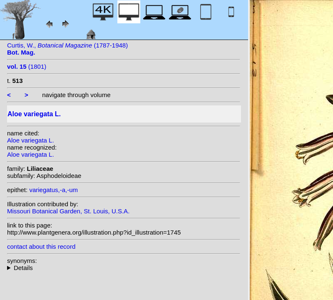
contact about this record (41, 246)
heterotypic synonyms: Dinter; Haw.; (123, 267)
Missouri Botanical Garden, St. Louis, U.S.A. (68, 211)
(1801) (26, 66)
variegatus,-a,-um (53, 189)
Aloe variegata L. (30, 140)
